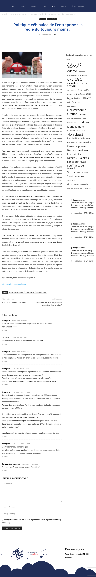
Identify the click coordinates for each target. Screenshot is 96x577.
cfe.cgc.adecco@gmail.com (14, 284)
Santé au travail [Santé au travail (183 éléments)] (76, 161)
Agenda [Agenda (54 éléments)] (82, 71)
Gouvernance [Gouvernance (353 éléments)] (76, 110)
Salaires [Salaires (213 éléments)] (84, 158)
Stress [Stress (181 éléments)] (71, 172)
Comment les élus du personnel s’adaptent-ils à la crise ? (49, 303)
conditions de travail (16, 292)
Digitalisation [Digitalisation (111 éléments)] (74, 98)
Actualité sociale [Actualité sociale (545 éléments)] (74, 65)
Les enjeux (12, 14)
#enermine (75, 208)
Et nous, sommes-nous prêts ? (14, 302)
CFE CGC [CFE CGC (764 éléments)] (74, 79)
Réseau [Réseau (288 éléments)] (72, 158)
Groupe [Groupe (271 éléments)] (72, 114)
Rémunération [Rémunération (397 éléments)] (77, 150)
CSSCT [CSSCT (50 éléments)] (69, 94)
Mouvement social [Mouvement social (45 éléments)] (73, 131)
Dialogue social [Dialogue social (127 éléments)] (82, 93)
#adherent (91, 208)
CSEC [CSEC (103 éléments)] (86, 89)
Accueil (4, 14)
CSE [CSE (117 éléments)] (80, 89)
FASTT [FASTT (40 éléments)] (80, 102)
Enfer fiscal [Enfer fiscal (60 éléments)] (71, 102)
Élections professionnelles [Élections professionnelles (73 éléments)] (78, 184)
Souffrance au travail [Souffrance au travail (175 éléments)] (75, 167)
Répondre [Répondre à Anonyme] (5, 330)
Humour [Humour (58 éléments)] (86, 118)
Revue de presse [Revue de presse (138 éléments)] (76, 146)
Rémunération (24, 14)
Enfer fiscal (30, 292)
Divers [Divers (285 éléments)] (87, 98)
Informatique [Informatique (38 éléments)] (71, 123)
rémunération (41, 292)
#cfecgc (83, 208)
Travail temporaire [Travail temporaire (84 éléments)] (75, 176)
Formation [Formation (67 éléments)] (71, 106)
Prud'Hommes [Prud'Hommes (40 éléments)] (72, 142)
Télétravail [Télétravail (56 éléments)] (71, 180)
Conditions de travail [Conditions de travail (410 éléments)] (77, 84)
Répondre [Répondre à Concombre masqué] (5, 470)
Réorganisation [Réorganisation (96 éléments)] (74, 154)
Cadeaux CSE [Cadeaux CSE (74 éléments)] (73, 75)
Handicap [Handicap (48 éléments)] (82, 114)
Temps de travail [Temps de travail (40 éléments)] (82, 172)
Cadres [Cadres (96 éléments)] (83, 75)
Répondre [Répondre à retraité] (5, 344)
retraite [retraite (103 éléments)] (87, 142)
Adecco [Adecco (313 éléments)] (72, 71)
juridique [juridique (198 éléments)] (84, 122)
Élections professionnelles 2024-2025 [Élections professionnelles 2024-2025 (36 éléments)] (79, 188)
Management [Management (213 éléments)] (75, 126)
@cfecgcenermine (78, 200)
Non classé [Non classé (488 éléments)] (75, 134)
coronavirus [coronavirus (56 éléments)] (71, 90)
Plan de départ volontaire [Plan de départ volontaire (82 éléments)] (78, 138)
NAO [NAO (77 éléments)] (84, 130)
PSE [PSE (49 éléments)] (80, 142)
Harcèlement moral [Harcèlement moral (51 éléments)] (74, 118)
